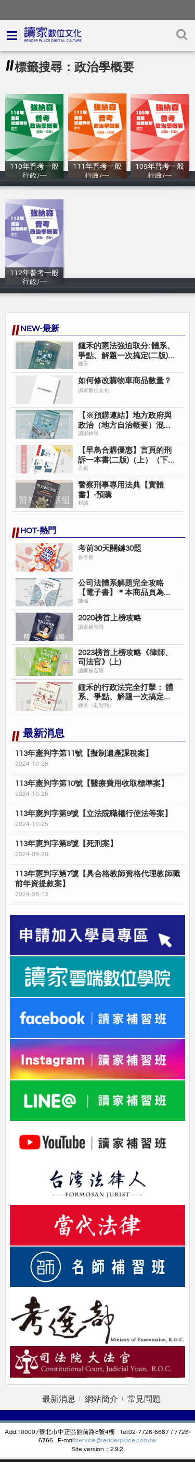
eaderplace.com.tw (130, 1440)
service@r (89, 1440)
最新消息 (58, 1399)
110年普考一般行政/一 (34, 175)
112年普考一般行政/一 (34, 281)
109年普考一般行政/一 (160, 175)
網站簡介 (101, 1399)
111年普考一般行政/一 (97, 175)
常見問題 (144, 1399)
